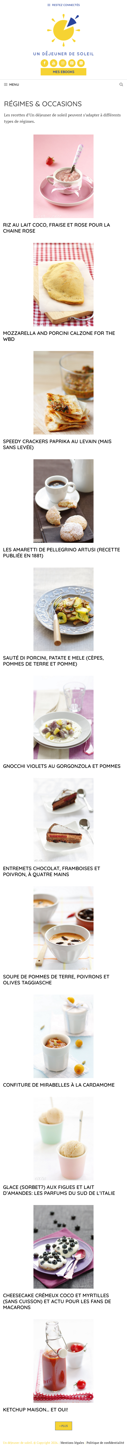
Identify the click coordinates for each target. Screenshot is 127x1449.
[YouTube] (53, 63)
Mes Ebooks (63, 72)
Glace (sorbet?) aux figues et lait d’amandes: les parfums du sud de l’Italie (59, 1190)
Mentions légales (72, 1443)
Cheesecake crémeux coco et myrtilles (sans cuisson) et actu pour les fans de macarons (57, 1301)
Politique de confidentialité (105, 1443)
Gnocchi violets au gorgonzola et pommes (62, 766)
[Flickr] (81, 63)
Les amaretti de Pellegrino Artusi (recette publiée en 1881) (61, 552)
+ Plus (63, 1426)
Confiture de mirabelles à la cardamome (59, 1085)
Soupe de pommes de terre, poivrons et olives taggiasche (56, 979)
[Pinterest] (72, 63)
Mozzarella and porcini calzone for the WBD (59, 336)
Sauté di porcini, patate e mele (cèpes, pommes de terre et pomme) (53, 661)
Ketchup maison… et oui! (35, 1409)
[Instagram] (63, 63)
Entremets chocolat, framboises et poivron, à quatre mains (51, 871)
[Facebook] (44, 63)
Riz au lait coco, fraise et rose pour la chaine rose (56, 228)
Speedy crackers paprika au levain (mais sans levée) (57, 444)
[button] (121, 85)
